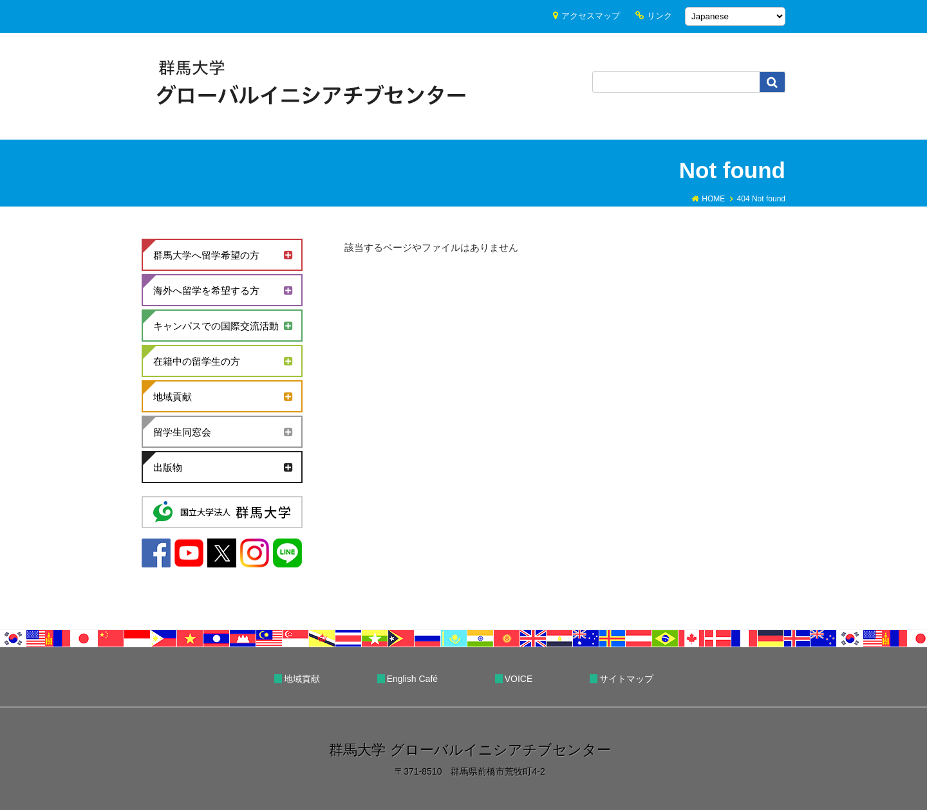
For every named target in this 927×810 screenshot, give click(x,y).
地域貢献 (172, 396)
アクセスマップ (590, 16)
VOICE (519, 679)
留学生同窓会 (182, 432)
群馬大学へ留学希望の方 (206, 255)
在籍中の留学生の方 (196, 361)
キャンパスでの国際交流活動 (216, 325)
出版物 (167, 467)
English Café (412, 679)
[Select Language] (735, 16)
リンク (659, 16)
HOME (713, 198)
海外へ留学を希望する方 (206, 290)
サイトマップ (626, 679)
